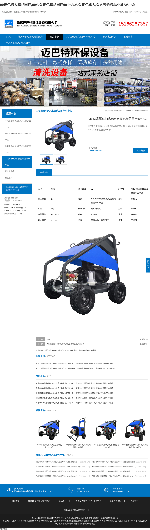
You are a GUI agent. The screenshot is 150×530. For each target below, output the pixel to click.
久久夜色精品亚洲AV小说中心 (81, 36)
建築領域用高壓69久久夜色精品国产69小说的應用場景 (56, 462)
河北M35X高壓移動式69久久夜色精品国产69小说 (94, 403)
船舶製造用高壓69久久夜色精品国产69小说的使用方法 (112, 476)
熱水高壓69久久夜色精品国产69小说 (18, 136)
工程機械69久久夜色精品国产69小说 (18, 162)
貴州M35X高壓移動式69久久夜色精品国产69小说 (94, 398)
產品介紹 (44, 172)
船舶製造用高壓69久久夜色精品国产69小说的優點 (111, 471)
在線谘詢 (140, 150)
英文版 (145, 12)
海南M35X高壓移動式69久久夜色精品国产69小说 (54, 403)
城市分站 (138, 12)
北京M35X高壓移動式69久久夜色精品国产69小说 (94, 383)
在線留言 (128, 36)
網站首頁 (16, 501)
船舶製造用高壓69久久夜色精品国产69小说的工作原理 (56, 476)
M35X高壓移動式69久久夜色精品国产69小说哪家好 (55, 368)
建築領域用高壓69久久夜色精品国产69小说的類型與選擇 (113, 462)
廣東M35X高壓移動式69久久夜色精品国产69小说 (94, 393)
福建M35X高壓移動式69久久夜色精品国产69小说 (94, 388)
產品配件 (8, 178)
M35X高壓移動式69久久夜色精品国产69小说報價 (94, 363)
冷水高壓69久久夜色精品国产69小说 (18, 124)
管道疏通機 (9, 171)
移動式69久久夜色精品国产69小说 (83, 350)
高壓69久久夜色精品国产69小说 (57, 350)
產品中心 (54, 36)
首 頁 (8, 36)
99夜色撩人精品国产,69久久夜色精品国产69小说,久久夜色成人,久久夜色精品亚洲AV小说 (67, 5)
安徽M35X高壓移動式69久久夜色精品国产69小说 (54, 383)
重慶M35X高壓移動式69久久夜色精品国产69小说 (54, 388)
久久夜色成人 (109, 36)
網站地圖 (3, 529)
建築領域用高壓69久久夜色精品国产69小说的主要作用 (112, 467)
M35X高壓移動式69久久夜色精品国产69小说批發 (96, 368)
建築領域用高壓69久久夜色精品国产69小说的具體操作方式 (58, 467)
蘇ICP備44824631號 (110, 518)
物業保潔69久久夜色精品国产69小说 (18, 149)
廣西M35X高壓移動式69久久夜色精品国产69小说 (54, 398)
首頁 (113, 111)
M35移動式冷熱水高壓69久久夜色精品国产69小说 (65, 344)
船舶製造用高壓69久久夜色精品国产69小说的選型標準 (56, 471)
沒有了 (49, 339)
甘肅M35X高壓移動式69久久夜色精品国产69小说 (54, 393)
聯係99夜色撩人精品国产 (122, 12)
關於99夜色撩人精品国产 (30, 36)
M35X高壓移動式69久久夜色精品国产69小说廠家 (54, 363)
